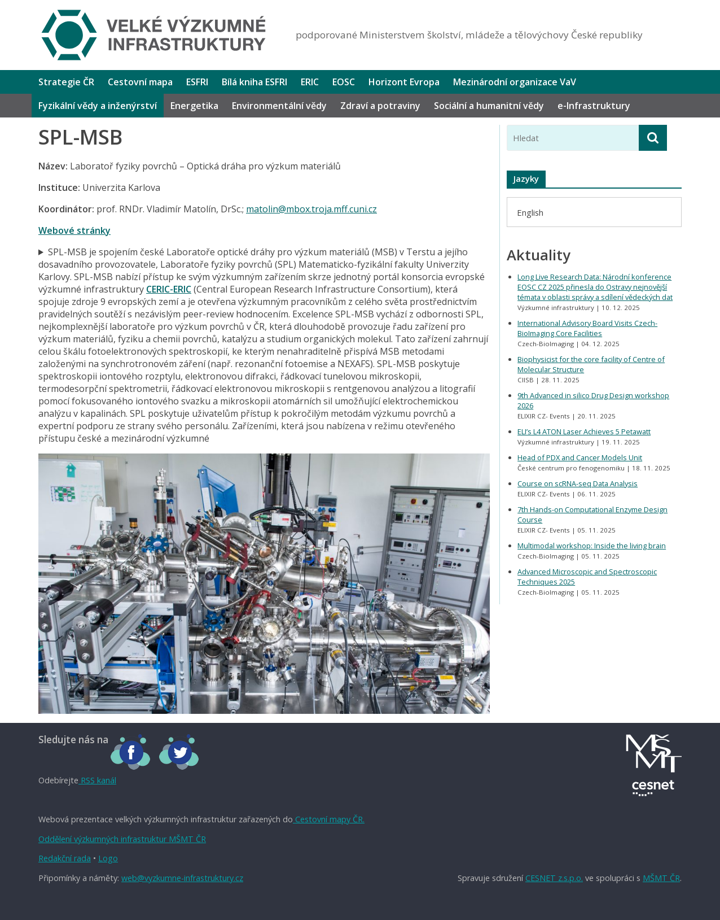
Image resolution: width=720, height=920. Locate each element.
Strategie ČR (66, 82)
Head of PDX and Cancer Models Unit (579, 457)
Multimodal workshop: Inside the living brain (591, 545)
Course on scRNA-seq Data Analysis (577, 483)
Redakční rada (64, 858)
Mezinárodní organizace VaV (514, 82)
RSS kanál (97, 780)
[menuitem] (530, 212)
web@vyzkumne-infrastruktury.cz (182, 878)
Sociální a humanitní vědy (489, 105)
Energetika (194, 105)
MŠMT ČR (661, 878)
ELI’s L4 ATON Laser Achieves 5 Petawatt (584, 431)
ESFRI (197, 82)
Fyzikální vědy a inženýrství (97, 105)
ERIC (310, 82)
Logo (108, 858)
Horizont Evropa (404, 82)
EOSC (343, 82)
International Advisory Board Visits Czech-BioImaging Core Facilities (587, 328)
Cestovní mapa (140, 82)
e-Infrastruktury (593, 105)
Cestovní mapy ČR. (329, 819)
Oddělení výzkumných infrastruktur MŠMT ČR (122, 839)
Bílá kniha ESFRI (254, 82)
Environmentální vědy (279, 105)
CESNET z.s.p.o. (554, 878)
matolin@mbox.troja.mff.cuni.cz (311, 209)
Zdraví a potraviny (380, 105)
